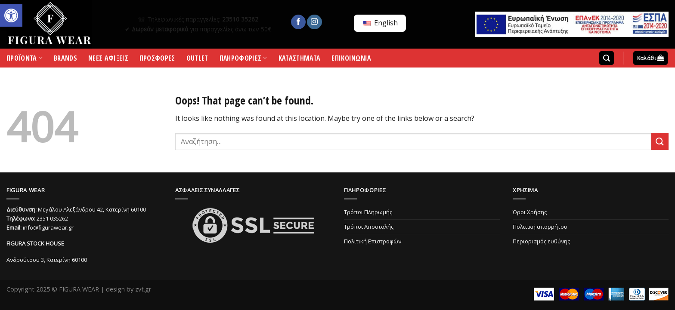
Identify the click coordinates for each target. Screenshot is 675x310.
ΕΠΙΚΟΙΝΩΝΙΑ (351, 59)
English (380, 23)
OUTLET (197, 59)
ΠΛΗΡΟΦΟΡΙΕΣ (243, 60)
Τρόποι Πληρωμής (368, 212)
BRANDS (65, 59)
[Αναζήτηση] (606, 58)
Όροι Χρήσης (530, 212)
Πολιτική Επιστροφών (372, 241)
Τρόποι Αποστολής (368, 226)
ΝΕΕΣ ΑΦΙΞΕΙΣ (108, 59)
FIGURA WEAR (79, 289)
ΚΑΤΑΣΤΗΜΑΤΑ (300, 59)
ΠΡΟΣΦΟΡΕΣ (157, 59)
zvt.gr (143, 289)
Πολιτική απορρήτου (540, 226)
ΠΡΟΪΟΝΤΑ (24, 60)
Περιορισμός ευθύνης (541, 241)
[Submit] (660, 141)
